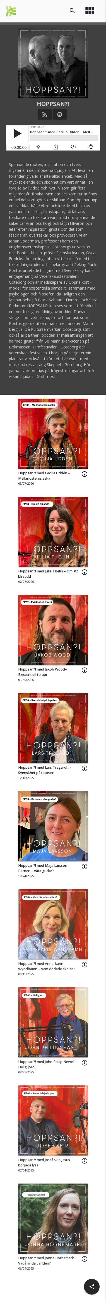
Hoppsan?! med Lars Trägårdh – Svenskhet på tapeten (44, 770)
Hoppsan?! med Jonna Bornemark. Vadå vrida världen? (46, 1261)
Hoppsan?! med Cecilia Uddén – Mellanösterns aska (44, 476)
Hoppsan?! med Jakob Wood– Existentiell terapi (42, 672)
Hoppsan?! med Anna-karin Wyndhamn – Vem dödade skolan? (46, 966)
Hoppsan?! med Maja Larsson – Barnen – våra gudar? (44, 868)
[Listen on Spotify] (60, 114)
